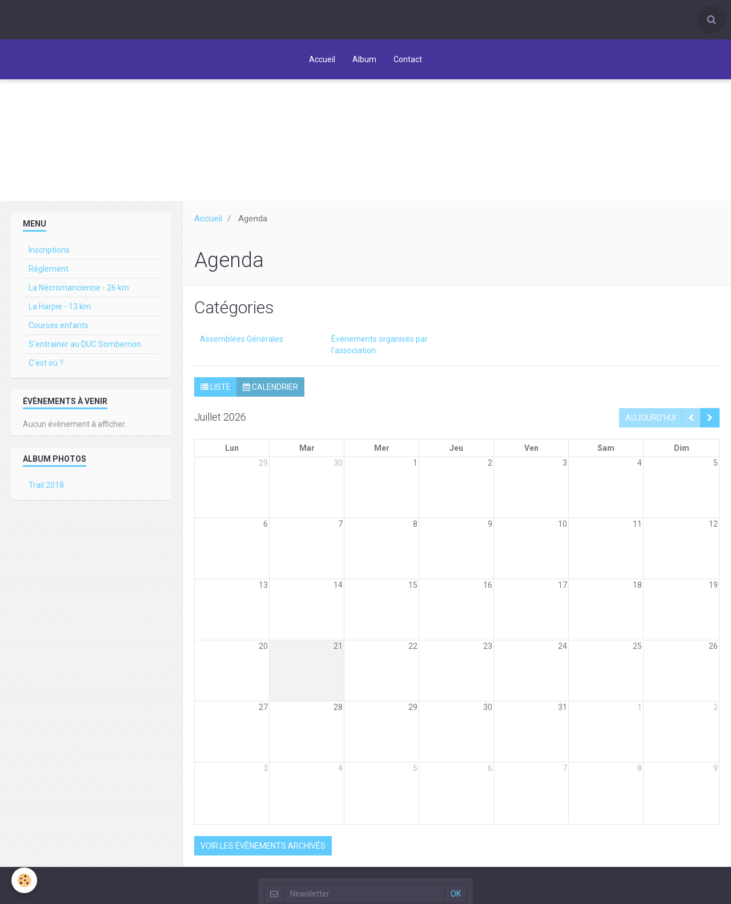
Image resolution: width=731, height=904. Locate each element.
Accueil (322, 59)
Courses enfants (59, 325)
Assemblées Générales (241, 339)
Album (364, 59)
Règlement (49, 268)
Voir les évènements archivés (263, 845)
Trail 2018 (46, 485)
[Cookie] (24, 880)
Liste (215, 387)
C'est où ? (46, 363)
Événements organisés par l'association (379, 344)
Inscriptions (49, 250)
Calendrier (270, 387)
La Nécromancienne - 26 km (79, 287)
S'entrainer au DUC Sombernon (85, 344)
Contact (407, 59)
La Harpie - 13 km (60, 306)
